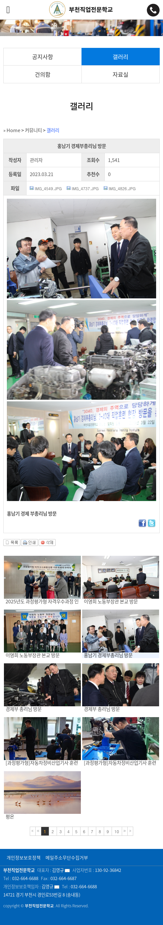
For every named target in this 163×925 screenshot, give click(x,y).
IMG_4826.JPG (122, 188)
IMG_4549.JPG (48, 188)
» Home (11, 130)
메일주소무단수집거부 (66, 857)
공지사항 (42, 56)
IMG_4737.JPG (85, 188)
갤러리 (120, 56)
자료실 (120, 74)
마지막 (130, 831)
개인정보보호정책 (24, 857)
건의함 (42, 74)
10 (117, 831)
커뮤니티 (33, 130)
